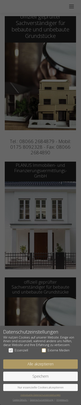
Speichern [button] (40, 376)
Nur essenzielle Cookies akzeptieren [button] (41, 387)
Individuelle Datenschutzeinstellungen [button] (41, 394)
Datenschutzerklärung (42, 399)
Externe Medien (56, 350)
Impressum (62, 399)
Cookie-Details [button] (20, 399)
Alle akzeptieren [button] (40, 363)
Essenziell (18, 350)
